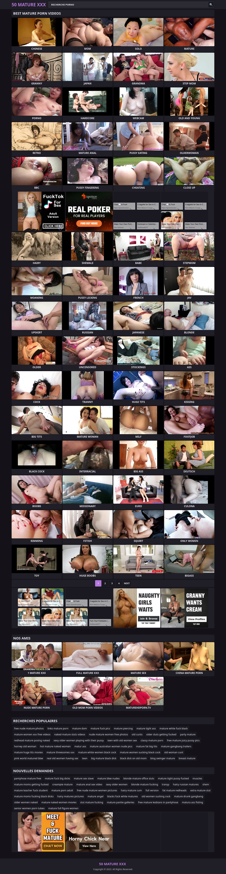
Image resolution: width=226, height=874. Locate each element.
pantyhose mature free (27, 778)
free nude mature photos (29, 728)
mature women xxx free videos (32, 734)
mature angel (95, 796)
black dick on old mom (133, 758)
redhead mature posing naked (32, 740)
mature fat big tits (146, 746)
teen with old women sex (122, 740)
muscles (197, 778)
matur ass (80, 746)
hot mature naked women (55, 746)
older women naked (26, 802)
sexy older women (116, 784)
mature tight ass (146, 728)
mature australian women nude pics (111, 746)
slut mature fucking (91, 802)
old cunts (137, 734)
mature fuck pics (100, 728)
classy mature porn (152, 740)
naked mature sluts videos (69, 734)
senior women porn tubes (29, 808)
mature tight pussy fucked (173, 778)
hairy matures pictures (70, 796)
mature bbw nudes (108, 778)
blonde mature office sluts (138, 778)
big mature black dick (103, 758)
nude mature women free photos (108, 734)
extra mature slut (200, 790)
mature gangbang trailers (176, 746)
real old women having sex (62, 758)
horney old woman (25, 746)
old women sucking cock (156, 796)
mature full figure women (63, 808)
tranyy (165, 784)
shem (205, 784)
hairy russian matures (186, 784)
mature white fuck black (174, 728)
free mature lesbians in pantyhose (158, 802)
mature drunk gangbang (188, 796)
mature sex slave (84, 778)
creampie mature (62, 784)
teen (84, 758)
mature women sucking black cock (140, 752)
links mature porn (57, 728)
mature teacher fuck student (31, 790)
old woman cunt (173, 752)
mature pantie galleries (120, 802)
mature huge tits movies (28, 752)
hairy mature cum (131, 790)
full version (152, 790)
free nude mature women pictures (97, 790)
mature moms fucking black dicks (34, 796)
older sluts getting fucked (161, 734)
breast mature (187, 758)
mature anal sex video (89, 784)
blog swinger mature (162, 758)
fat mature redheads (174, 790)
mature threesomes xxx (61, 752)
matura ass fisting (192, 802)
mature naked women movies (58, 802)
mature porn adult (62, 790)
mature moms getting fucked (31, 784)
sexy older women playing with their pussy (79, 740)
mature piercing (123, 728)
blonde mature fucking (144, 784)
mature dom (79, 728)
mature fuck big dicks (57, 778)
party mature (188, 734)
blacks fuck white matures (122, 796)
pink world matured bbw (28, 758)
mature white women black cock (97, 752)
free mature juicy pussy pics (183, 740)
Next (127, 583)
